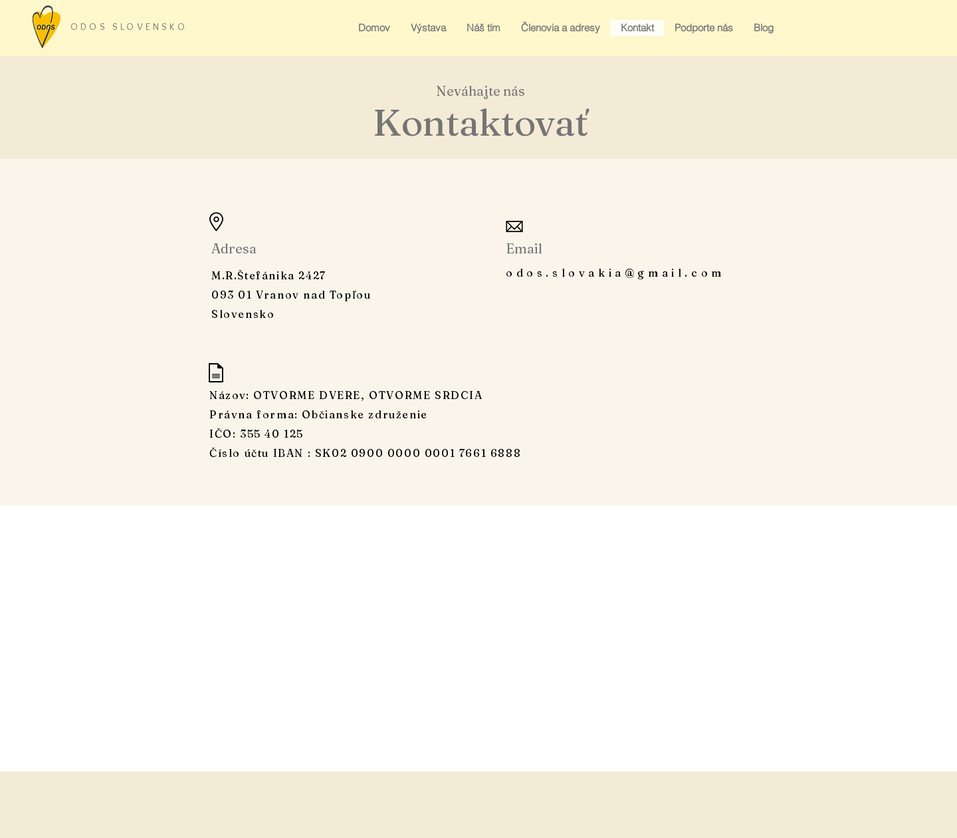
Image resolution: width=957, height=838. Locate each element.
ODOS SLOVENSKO (128, 27)
